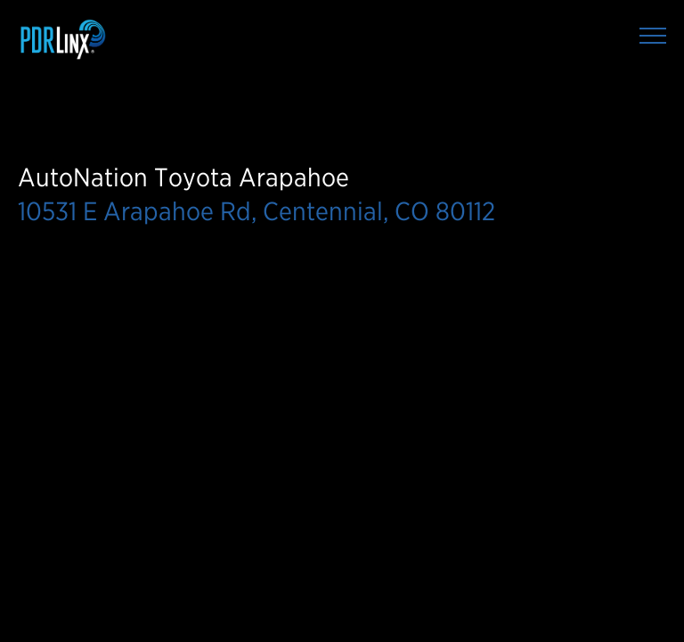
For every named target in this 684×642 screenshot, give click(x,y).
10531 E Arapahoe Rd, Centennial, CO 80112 (256, 210)
